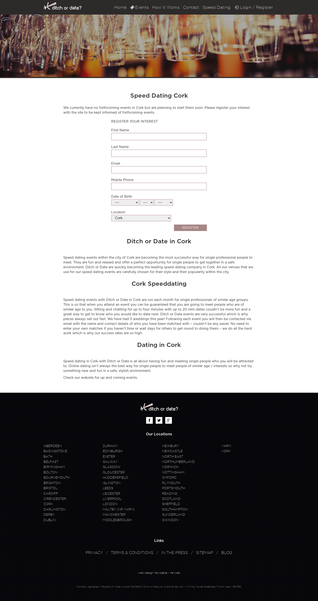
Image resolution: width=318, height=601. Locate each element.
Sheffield (171, 504)
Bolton (50, 472)
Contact (191, 7)
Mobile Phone (122, 180)
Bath (47, 456)
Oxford (169, 477)
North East (172, 456)
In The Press (174, 553)
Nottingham (173, 472)
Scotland (171, 498)
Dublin (49, 520)
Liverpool (112, 498)
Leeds (108, 488)
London (110, 504)
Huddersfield (115, 477)
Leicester (111, 493)
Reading (169, 493)
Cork (48, 504)
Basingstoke (55, 451)
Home (120, 7)
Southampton (175, 509)
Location (118, 212)
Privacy (94, 553)
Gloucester (114, 472)
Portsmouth (173, 488)
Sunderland (173, 514)
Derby (49, 514)
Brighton (52, 483)
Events (142, 7)
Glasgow (111, 467)
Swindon (170, 520)
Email (115, 163)
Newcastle (172, 451)
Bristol (50, 488)
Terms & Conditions (132, 553)
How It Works (166, 7)
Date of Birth (121, 196)
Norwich (170, 467)
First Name (120, 130)
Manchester (114, 514)
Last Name (120, 147)
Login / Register (256, 7)
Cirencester (54, 498)
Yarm (226, 446)
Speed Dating (216, 7)
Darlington (54, 509)
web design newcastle (152, 572)
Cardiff (50, 493)
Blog (226, 553)
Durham (110, 446)
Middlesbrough (117, 520)
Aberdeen (52, 446)
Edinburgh (112, 451)
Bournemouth (56, 477)
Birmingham (54, 467)
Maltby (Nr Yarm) (119, 509)
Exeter (109, 456)
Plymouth (171, 483)
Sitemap (204, 553)
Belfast (50, 461)
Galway (110, 461)
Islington (111, 483)
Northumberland (178, 461)
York (226, 451)
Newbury (170, 446)
